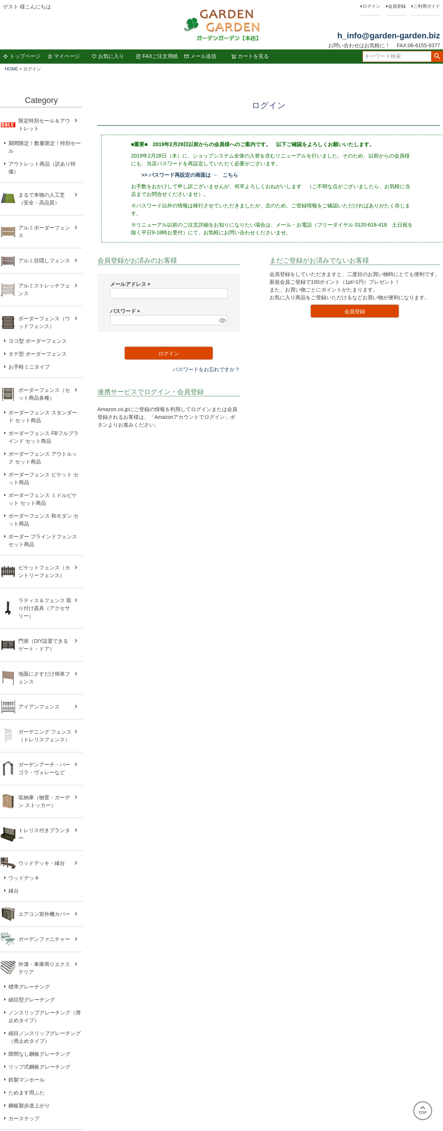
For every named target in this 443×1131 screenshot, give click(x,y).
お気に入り (108, 56)
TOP (423, 1110)
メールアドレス (131, 284)
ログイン (371, 6)
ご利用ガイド (426, 6)
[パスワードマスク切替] (222, 320)
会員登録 (397, 6)
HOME (11, 69)
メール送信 (200, 56)
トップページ (22, 56)
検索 (437, 56)
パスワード (126, 311)
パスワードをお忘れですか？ (206, 369)
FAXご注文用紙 (157, 56)
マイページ (63, 56)
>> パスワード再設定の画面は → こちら (189, 175)
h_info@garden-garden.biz (388, 35)
